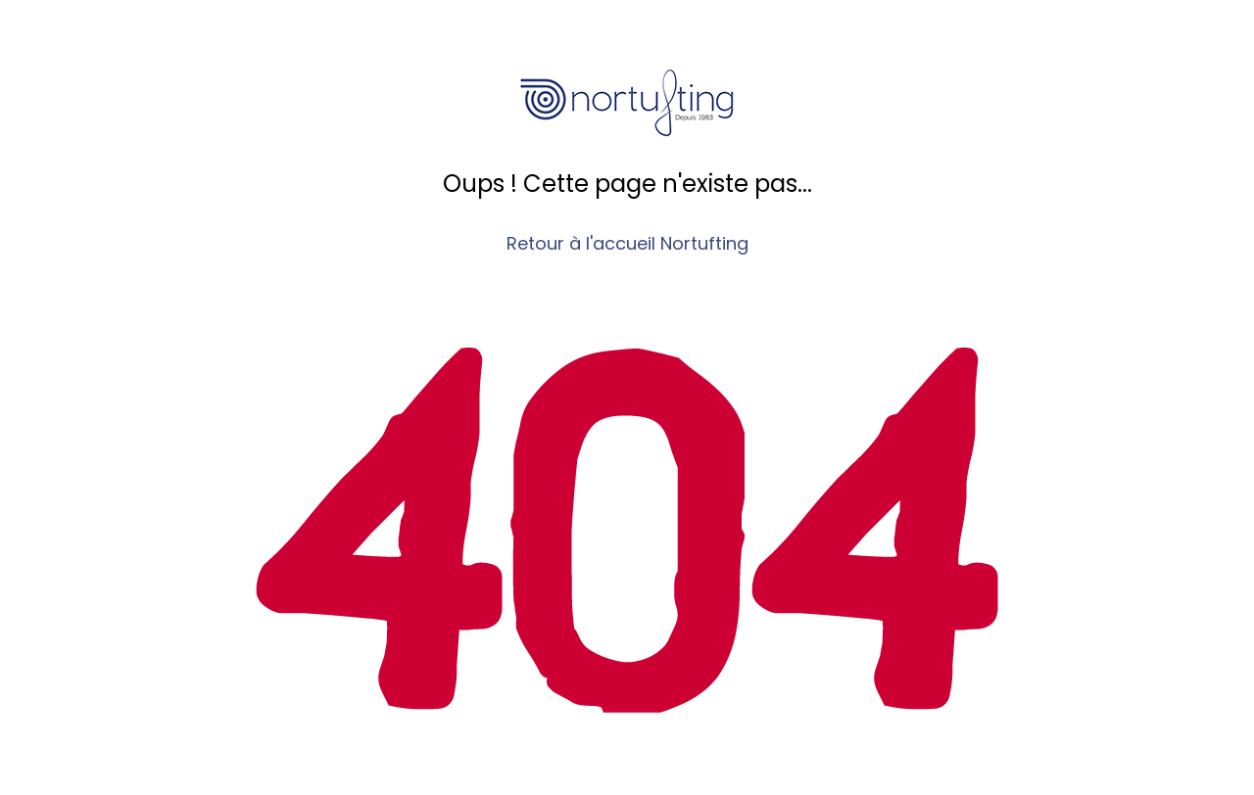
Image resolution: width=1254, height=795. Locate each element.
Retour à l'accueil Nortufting (627, 243)
